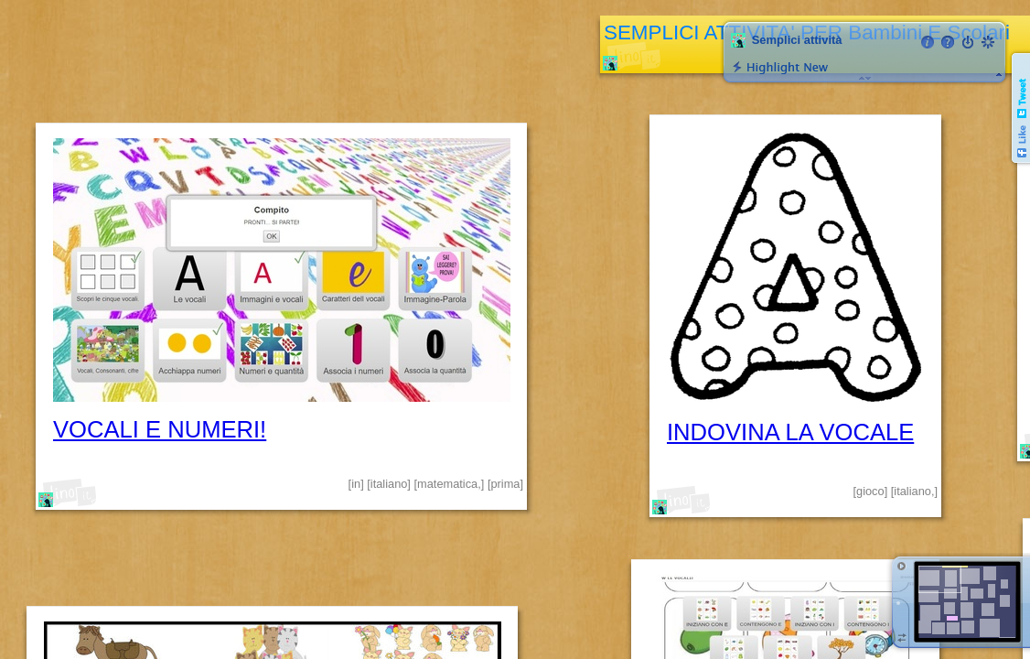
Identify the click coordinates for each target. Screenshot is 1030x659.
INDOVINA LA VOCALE (790, 432)
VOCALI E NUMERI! (159, 429)
